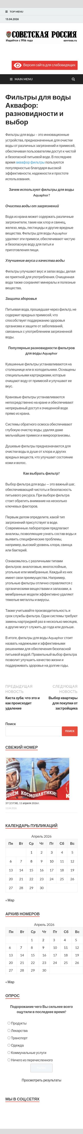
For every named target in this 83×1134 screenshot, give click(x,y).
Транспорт (19, 1038)
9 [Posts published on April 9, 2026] (43, 947)
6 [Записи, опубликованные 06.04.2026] (11, 861)
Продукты (19, 1023)
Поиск (10, 724)
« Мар (9, 900)
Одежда (17, 1045)
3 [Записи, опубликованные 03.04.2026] (52, 852)
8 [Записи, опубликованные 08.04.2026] (31, 861)
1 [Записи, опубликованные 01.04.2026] (31, 852)
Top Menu (16, 11)
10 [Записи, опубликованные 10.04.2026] (51, 861)
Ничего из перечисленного (32, 1060)
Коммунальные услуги (28, 1052)
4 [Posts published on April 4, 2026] (65, 940)
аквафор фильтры (30, 162)
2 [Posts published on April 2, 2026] (43, 940)
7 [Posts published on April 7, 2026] (21, 947)
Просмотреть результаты (41, 1080)
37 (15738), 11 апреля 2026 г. (22, 803)
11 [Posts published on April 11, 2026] (66, 947)
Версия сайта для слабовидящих (44, 65)
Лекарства (19, 1030)
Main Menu (24, 79)
